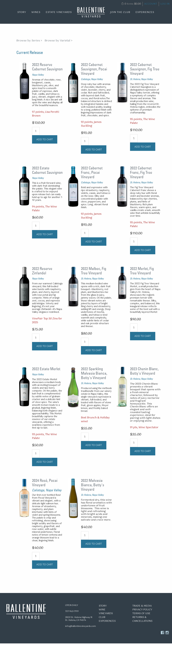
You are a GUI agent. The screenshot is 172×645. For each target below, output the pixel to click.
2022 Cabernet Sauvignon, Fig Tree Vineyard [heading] (144, 70)
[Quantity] (36, 133)
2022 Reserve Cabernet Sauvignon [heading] (47, 68)
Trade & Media (142, 607)
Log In (165, 4)
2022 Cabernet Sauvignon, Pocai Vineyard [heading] (94, 70)
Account (150, 4)
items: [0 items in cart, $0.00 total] (131, 4)
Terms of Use (141, 615)
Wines (35, 12)
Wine (102, 611)
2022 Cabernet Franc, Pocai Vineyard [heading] (92, 174)
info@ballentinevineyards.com (80, 628)
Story (21, 12)
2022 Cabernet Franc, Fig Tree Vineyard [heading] (141, 174)
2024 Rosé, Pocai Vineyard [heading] (44, 484)
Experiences (145, 12)
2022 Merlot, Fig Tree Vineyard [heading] (142, 272)
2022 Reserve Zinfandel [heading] (42, 272)
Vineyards (106, 615)
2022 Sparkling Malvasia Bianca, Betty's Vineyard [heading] (94, 375)
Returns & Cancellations (142, 621)
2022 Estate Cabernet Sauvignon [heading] (47, 171)
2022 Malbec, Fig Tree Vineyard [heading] (93, 272)
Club (102, 619)
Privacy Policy (142, 611)
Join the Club (120, 12)
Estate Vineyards (59, 12)
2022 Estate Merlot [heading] (46, 370)
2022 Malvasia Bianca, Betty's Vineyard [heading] (92, 486)
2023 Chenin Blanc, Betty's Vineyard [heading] (144, 372)
